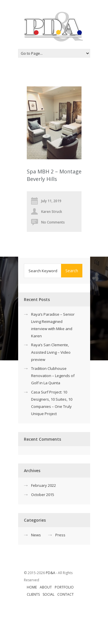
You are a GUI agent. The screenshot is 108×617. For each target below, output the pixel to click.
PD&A (50, 572)
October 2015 (42, 494)
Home (32, 587)
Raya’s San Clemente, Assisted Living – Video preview (51, 352)
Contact (65, 594)
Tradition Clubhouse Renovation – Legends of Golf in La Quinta (53, 375)
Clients (33, 594)
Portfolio (64, 587)
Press (60, 534)
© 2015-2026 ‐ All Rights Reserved (48, 576)
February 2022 (43, 485)
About (46, 587)
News (36, 534)
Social (48, 594)
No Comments (53, 222)
